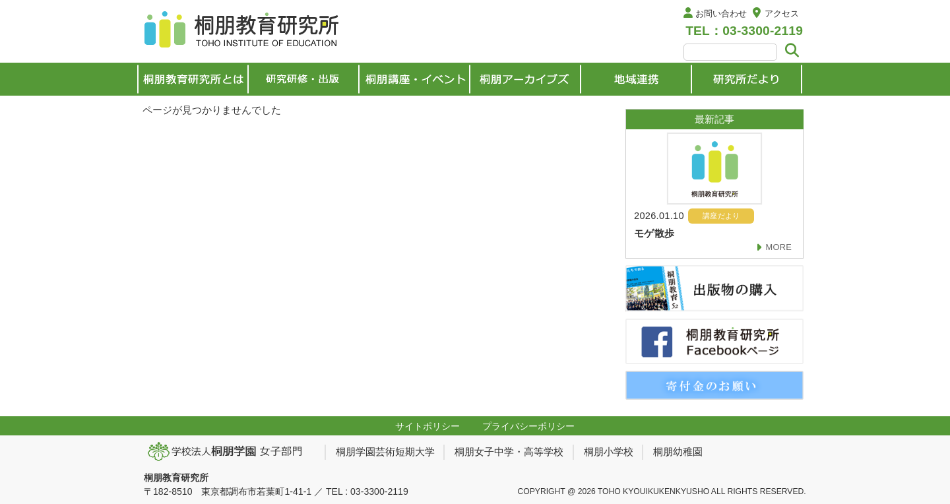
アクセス (782, 13)
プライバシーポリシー (528, 426)
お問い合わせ (721, 13)
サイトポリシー (427, 426)
